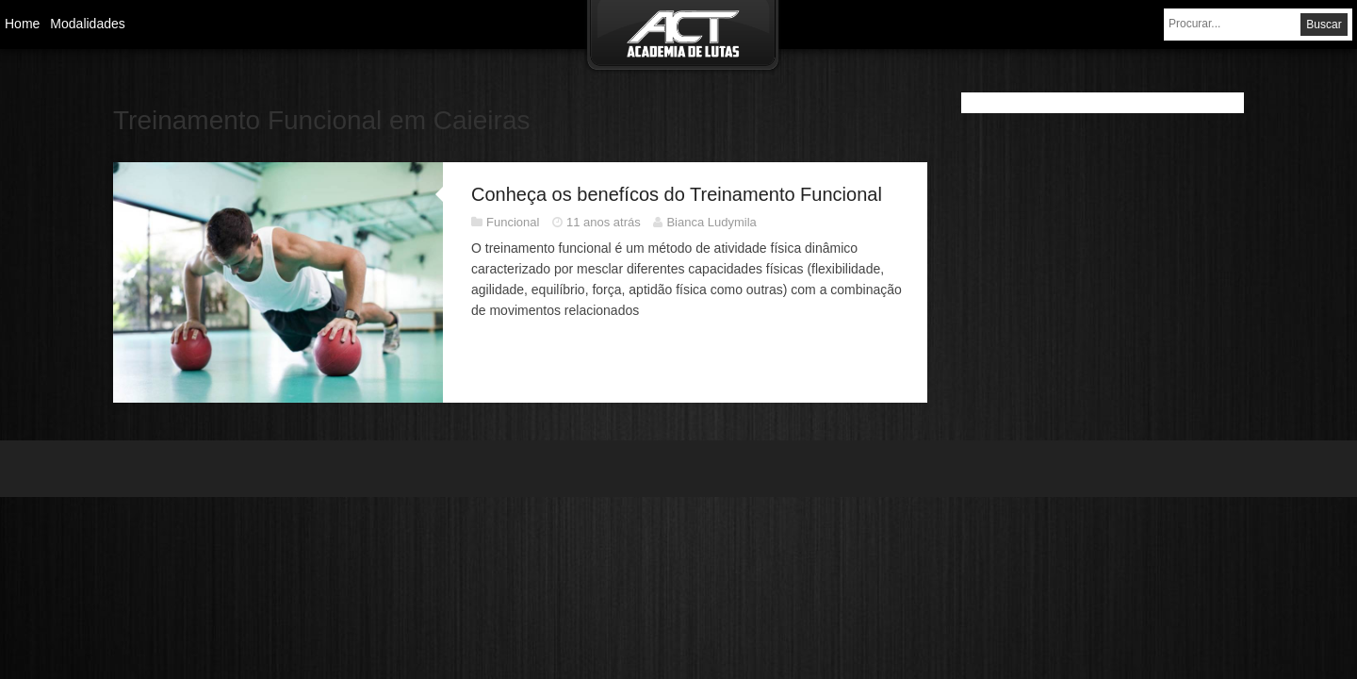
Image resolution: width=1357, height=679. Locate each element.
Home (22, 23)
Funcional (512, 222)
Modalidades (87, 23)
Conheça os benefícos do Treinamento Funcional (676, 194)
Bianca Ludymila (711, 222)
